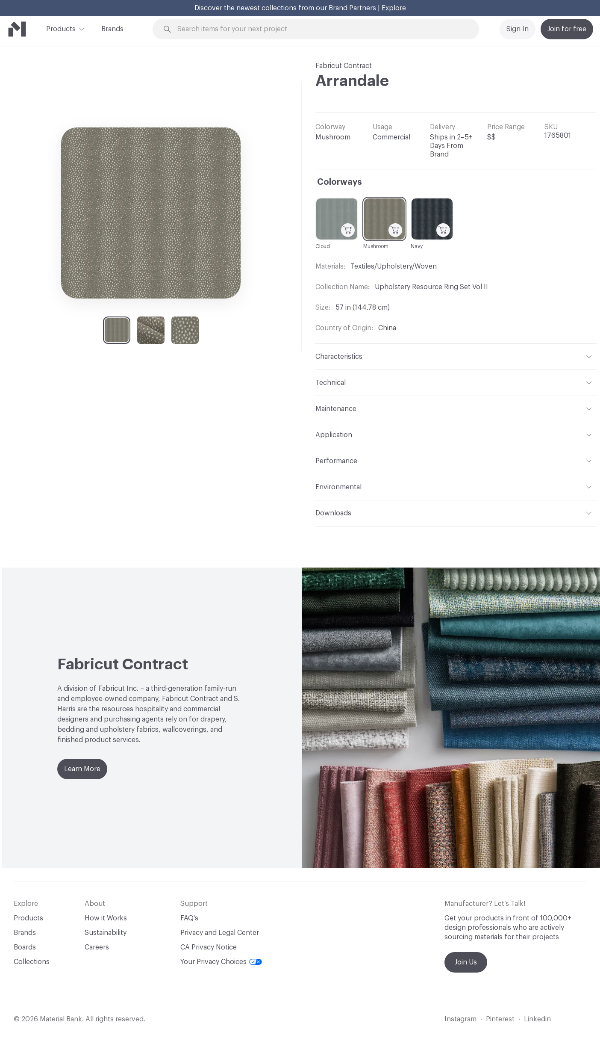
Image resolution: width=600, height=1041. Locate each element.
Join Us (466, 962)
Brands (112, 29)
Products (61, 28)
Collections (32, 961)
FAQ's (189, 918)
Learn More (82, 769)
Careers (97, 947)
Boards (25, 947)
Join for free (566, 29)
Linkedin (537, 1019)
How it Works (106, 918)
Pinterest (500, 1019)
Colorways (339, 182)
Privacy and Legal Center (219, 932)
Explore (394, 8)
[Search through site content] (320, 29)
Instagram (460, 1019)
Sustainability (105, 932)
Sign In (517, 29)
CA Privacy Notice (208, 947)
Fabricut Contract (343, 65)
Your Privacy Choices (221, 962)
